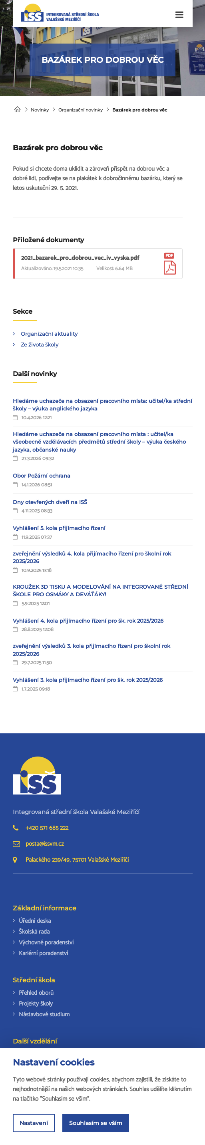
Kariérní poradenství (43, 953)
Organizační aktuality (49, 334)
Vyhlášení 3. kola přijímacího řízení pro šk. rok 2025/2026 (88, 680)
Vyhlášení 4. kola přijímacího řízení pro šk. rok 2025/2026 (88, 620)
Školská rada (34, 932)
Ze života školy (39, 344)
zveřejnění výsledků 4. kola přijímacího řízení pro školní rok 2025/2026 (92, 557)
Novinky (40, 110)
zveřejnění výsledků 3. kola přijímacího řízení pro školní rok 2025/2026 (91, 650)
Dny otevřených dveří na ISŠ (50, 502)
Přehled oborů (36, 993)
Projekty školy (36, 1004)
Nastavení (34, 1123)
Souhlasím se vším (95, 1123)
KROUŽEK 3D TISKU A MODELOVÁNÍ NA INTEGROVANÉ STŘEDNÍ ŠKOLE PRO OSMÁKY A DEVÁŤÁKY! (100, 590)
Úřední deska (35, 921)
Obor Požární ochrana (41, 475)
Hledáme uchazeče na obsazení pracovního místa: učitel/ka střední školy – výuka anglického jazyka (102, 405)
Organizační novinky (80, 110)
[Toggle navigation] (179, 15)
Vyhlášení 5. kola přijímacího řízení (59, 528)
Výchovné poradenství (46, 943)
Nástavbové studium (44, 1015)
